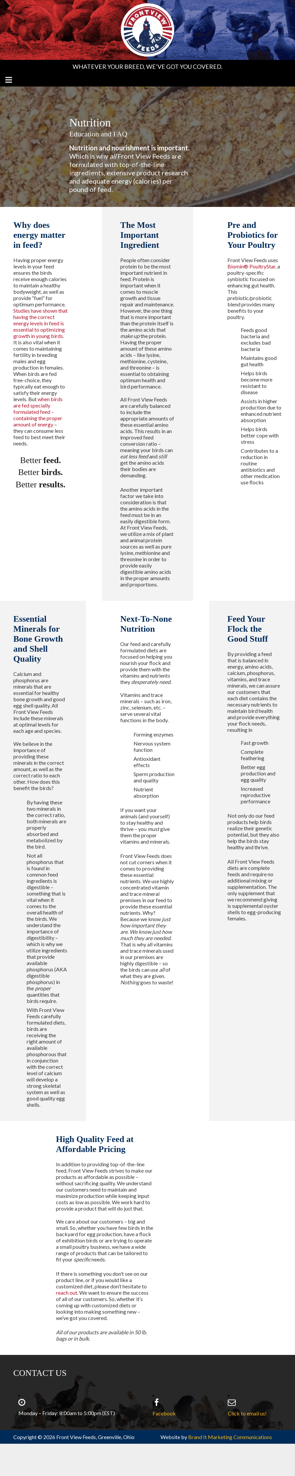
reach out (66, 1292)
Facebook (164, 1413)
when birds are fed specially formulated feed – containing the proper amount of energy (38, 411)
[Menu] (8, 80)
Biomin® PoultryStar (251, 266)
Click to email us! (247, 1413)
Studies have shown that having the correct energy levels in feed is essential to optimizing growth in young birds (40, 323)
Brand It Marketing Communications (230, 1437)
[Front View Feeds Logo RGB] (147, 30)
